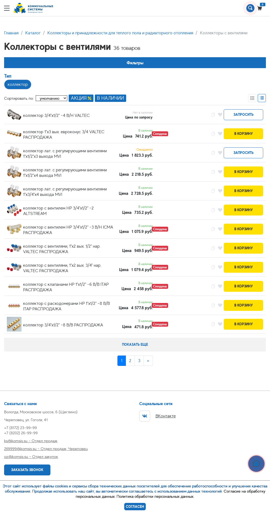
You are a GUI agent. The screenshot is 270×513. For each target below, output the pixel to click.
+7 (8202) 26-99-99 (21, 432)
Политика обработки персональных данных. (155, 496)
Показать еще (135, 344)
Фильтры (135, 62)
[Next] (148, 361)
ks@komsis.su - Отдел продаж (30, 440)
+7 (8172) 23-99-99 (20, 427)
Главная (11, 33)
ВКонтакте (157, 416)
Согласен (135, 507)
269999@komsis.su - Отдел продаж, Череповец (46, 448)
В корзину (243, 134)
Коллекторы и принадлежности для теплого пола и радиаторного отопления (120, 33)
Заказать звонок (27, 470)
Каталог (33, 33)
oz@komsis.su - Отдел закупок (31, 456)
